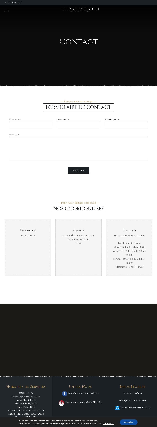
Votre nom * (14, 119)
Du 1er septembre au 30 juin (26, 396)
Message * (14, 135)
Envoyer (78, 170)
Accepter (128, 422)
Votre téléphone (112, 119)
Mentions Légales (132, 393)
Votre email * (63, 119)
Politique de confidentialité (132, 400)
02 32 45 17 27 (13, 2)
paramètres (108, 423)
